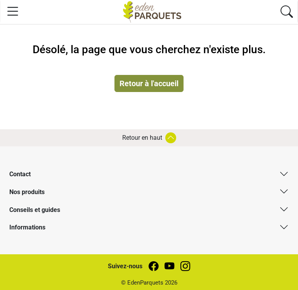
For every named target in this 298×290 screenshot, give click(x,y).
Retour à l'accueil (149, 83)
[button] (149, 174)
